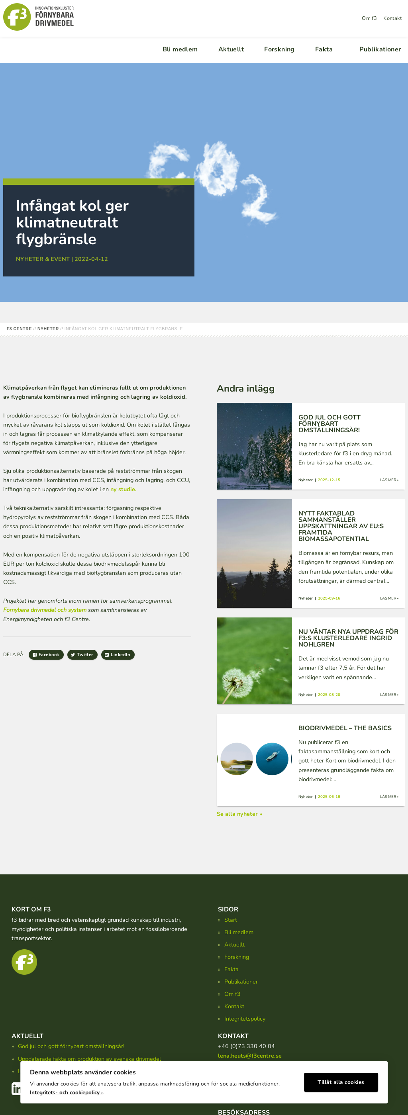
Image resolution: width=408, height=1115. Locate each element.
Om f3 (369, 18)
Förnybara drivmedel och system (44, 610)
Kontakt (392, 18)
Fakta (324, 49)
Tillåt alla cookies (341, 1081)
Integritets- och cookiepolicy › (66, 1091)
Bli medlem (180, 49)
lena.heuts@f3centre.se (250, 1056)
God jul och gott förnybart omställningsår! (71, 1046)
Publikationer (380, 49)
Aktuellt (231, 49)
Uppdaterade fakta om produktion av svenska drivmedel (89, 1059)
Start (230, 920)
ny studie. (123, 489)
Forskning (279, 49)
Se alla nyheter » (239, 814)
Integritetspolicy (244, 1019)
